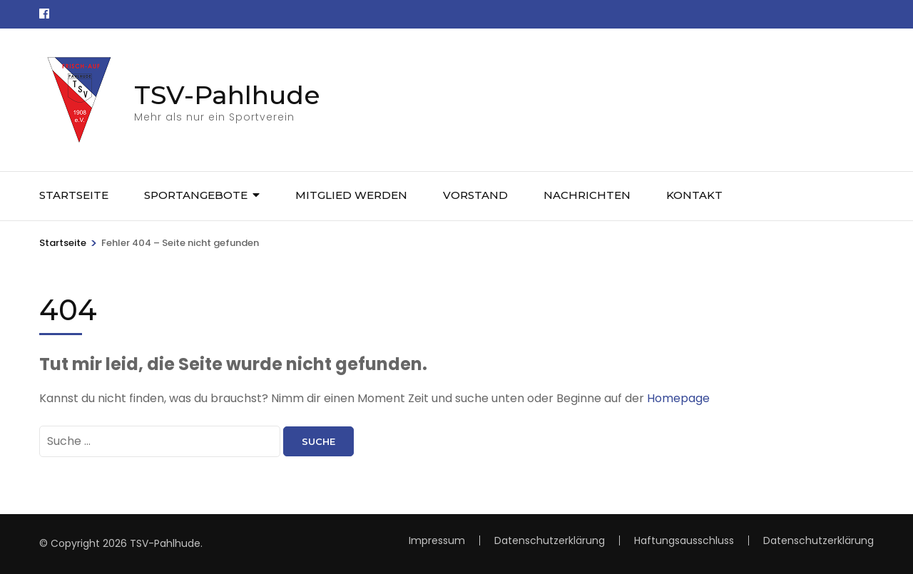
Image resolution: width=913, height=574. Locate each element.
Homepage (678, 398)
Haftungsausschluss (684, 540)
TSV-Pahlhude (227, 95)
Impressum (437, 540)
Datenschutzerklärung (818, 540)
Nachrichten (587, 195)
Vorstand (475, 195)
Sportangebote (196, 195)
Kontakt (694, 195)
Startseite (73, 195)
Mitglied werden (351, 195)
